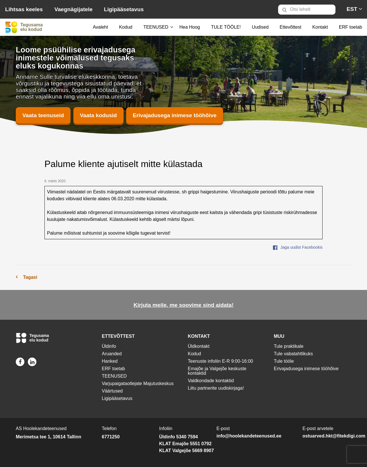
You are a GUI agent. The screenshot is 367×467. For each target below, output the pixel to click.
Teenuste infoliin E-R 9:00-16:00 (220, 361)
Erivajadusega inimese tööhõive (174, 115)
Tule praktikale (288, 346)
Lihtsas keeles (24, 9)
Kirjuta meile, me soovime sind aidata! (184, 305)
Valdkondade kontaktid (211, 380)
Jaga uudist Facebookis (298, 247)
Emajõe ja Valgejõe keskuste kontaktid (217, 371)
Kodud (125, 27)
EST (352, 9)
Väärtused (112, 390)
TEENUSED (155, 27)
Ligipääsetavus (124, 9)
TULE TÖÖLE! (226, 27)
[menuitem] (309, 9)
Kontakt (320, 27)
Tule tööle (284, 361)
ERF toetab (350, 27)
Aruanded (112, 353)
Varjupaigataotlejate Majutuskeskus (138, 383)
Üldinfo (109, 346)
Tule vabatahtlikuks (293, 353)
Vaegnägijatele (73, 9)
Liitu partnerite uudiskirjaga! (216, 388)
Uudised (260, 27)
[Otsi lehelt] (306, 10)
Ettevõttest (290, 27)
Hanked (110, 361)
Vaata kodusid (98, 115)
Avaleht (100, 27)
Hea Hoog (189, 27)
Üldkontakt (199, 346)
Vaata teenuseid (43, 115)
